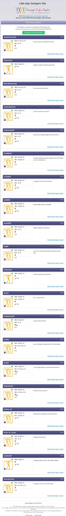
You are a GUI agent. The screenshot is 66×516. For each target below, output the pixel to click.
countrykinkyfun (9, 107)
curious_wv (8, 409)
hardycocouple (9, 316)
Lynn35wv (7, 177)
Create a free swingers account (24, 29)
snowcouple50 (9, 130)
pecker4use (8, 270)
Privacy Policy (38, 515)
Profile (49, 54)
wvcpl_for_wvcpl (10, 432)
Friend (61, 54)
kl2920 (6, 246)
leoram (6, 293)
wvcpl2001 (7, 223)
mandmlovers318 (10, 37)
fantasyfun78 (8, 386)
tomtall (6, 363)
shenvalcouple (9, 479)
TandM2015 (8, 153)
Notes (57, 54)
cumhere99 (8, 456)
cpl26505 (7, 200)
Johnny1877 (8, 60)
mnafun (6, 339)
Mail (53, 54)
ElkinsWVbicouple (10, 83)
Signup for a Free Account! (33, 32)
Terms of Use (28, 515)
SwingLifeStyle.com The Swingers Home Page (36, 16)
